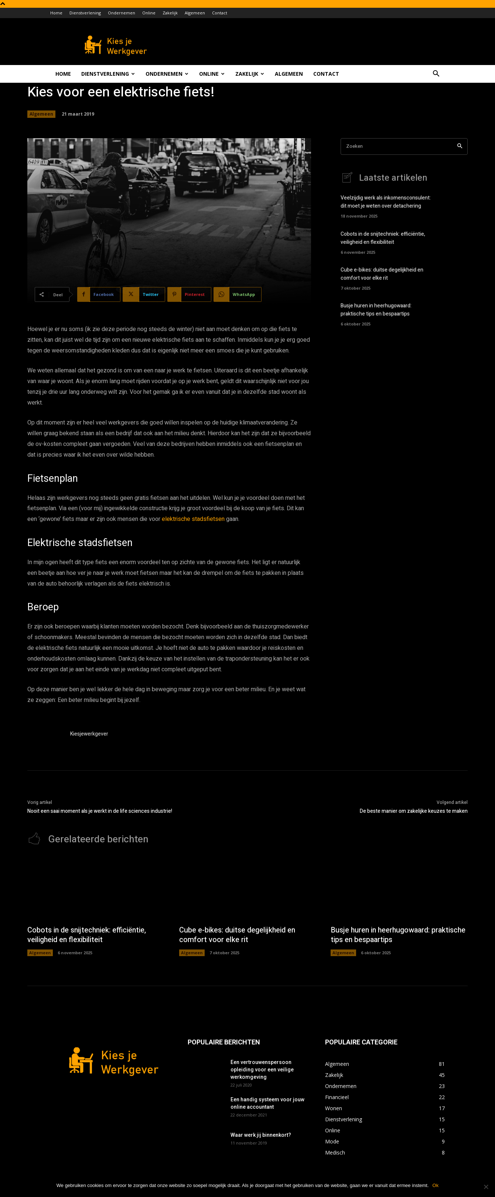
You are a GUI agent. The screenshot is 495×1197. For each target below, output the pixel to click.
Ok (436, 1185)
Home (56, 13)
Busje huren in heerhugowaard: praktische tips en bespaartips (376, 310)
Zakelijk (170, 13)
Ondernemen (121, 13)
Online (149, 13)
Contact (219, 13)
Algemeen (195, 13)
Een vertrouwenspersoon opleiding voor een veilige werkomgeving (262, 1070)
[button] (436, 74)
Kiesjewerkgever (89, 734)
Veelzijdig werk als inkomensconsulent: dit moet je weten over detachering (386, 202)
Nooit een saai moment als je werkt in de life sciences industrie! (99, 811)
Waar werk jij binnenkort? (261, 1135)
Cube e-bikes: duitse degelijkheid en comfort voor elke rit (382, 274)
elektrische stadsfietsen (193, 519)
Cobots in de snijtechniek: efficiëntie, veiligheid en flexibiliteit (383, 238)
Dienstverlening (85, 13)
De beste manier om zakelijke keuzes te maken (414, 811)
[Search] (460, 146)
